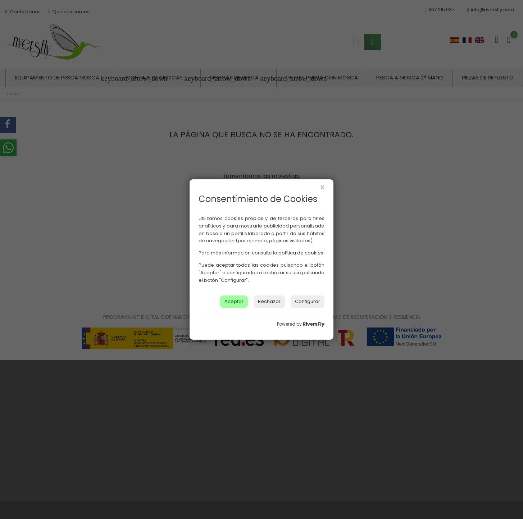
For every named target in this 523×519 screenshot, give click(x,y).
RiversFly (313, 324)
